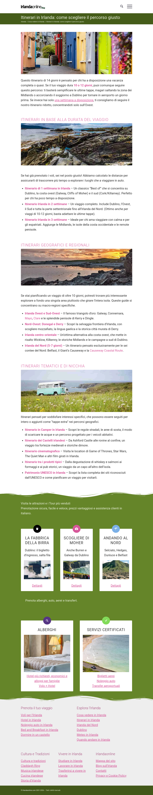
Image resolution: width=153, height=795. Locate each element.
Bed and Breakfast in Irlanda (39, 730)
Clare (36, 318)
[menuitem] (121, 6)
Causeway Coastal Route (106, 350)
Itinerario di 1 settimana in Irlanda (47, 188)
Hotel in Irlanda (31, 720)
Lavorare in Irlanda (70, 766)
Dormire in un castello (35, 735)
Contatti (101, 770)
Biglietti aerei (106, 676)
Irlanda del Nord (87, 725)
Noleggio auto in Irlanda (36, 725)
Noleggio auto (106, 681)
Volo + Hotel (47, 686)
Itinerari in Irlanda (88, 720)
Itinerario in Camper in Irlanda (45, 430)
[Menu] (128, 6)
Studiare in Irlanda (70, 761)
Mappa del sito (105, 761)
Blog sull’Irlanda (106, 766)
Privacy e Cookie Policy (111, 775)
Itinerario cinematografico (42, 451)
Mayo (28, 318)
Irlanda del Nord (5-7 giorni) (43, 345)
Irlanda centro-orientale (41, 335)
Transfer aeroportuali (106, 686)
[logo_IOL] (33, 6)
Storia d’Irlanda (31, 780)
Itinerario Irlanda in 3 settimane (46, 219)
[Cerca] (121, 6)
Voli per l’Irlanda (31, 715)
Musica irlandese (32, 770)
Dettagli (37, 585)
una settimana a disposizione (74, 100)
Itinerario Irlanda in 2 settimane (46, 204)
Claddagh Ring (30, 766)
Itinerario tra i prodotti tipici (43, 462)
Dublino (82, 730)
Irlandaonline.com (29, 790)
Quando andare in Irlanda (93, 739)
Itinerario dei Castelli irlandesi (45, 440)
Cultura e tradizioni (33, 761)
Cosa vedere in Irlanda (91, 715)
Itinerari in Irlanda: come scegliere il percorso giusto (70, 17)
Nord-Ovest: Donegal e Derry (44, 324)
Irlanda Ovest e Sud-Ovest (42, 313)
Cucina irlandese (32, 775)
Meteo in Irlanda (87, 735)
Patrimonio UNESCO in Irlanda (45, 472)
